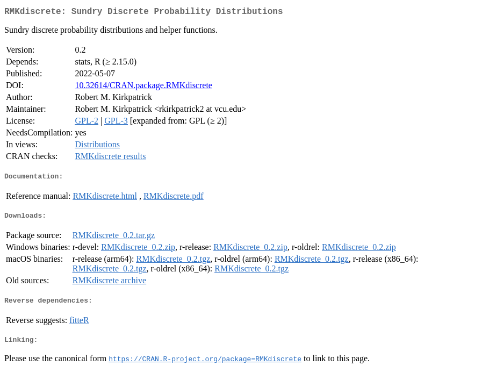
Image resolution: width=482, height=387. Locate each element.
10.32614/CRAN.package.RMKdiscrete (143, 87)
